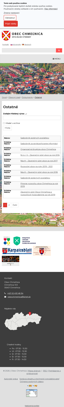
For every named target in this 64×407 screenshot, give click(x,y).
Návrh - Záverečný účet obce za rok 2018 (39, 172)
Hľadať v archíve (11, 123)
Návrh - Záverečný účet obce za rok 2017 (39, 161)
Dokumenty (27, 97)
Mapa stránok (34, 371)
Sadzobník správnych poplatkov (35, 178)
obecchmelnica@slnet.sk (19, 297)
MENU (57, 59)
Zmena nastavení (11, 13)
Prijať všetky (10, 24)
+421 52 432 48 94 (15, 293)
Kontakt (5, 44)
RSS (45, 371)
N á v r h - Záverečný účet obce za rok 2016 (40, 155)
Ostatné (38, 97)
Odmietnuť (10, 18)
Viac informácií (51, 9)
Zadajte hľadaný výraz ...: (15, 114)
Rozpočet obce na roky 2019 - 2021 (37, 166)
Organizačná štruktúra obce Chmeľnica (38, 149)
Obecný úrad (14, 97)
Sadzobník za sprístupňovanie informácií (39, 144)
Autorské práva (11, 379)
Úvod (4, 97)
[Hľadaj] (29, 50)
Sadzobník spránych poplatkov (35, 138)
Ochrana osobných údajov (32, 382)
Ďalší (15, 205)
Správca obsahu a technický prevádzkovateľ (39, 379)
